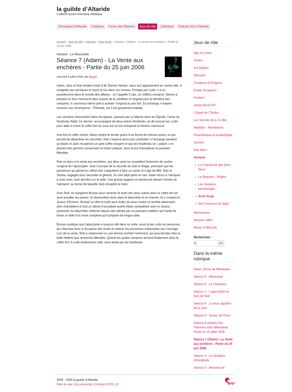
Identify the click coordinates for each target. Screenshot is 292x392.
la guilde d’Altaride (83, 9)
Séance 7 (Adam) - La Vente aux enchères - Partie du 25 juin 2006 (213, 344)
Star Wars (200, 150)
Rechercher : (203, 237)
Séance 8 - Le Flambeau (210, 284)
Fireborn (199, 97)
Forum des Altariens (121, 26)
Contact (100, 384)
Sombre (199, 142)
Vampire (91, 41)
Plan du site (64, 384)
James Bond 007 (205, 105)
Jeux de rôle (147, 26)
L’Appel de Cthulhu (206, 112)
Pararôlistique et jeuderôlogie (213, 135)
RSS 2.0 (112, 384)
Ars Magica (201, 67)
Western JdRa (203, 220)
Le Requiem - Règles (212, 176)
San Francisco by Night (213, 203)
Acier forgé (105, 41)
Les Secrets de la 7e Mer (210, 120)
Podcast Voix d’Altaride (193, 26)
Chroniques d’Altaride (72, 26)
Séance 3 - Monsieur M (209, 367)
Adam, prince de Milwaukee (212, 269)
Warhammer (202, 212)
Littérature (167, 26)
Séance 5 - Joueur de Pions (212, 315)
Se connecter (83, 384)
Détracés (200, 75)
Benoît (93, 76)
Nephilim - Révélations (208, 127)
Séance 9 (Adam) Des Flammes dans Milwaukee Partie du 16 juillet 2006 (211, 327)
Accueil (61, 41)
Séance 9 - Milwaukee (208, 276)
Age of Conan (203, 52)
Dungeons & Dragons (208, 82)
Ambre (198, 60)
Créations (97, 26)
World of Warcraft (205, 227)
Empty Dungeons (205, 90)
